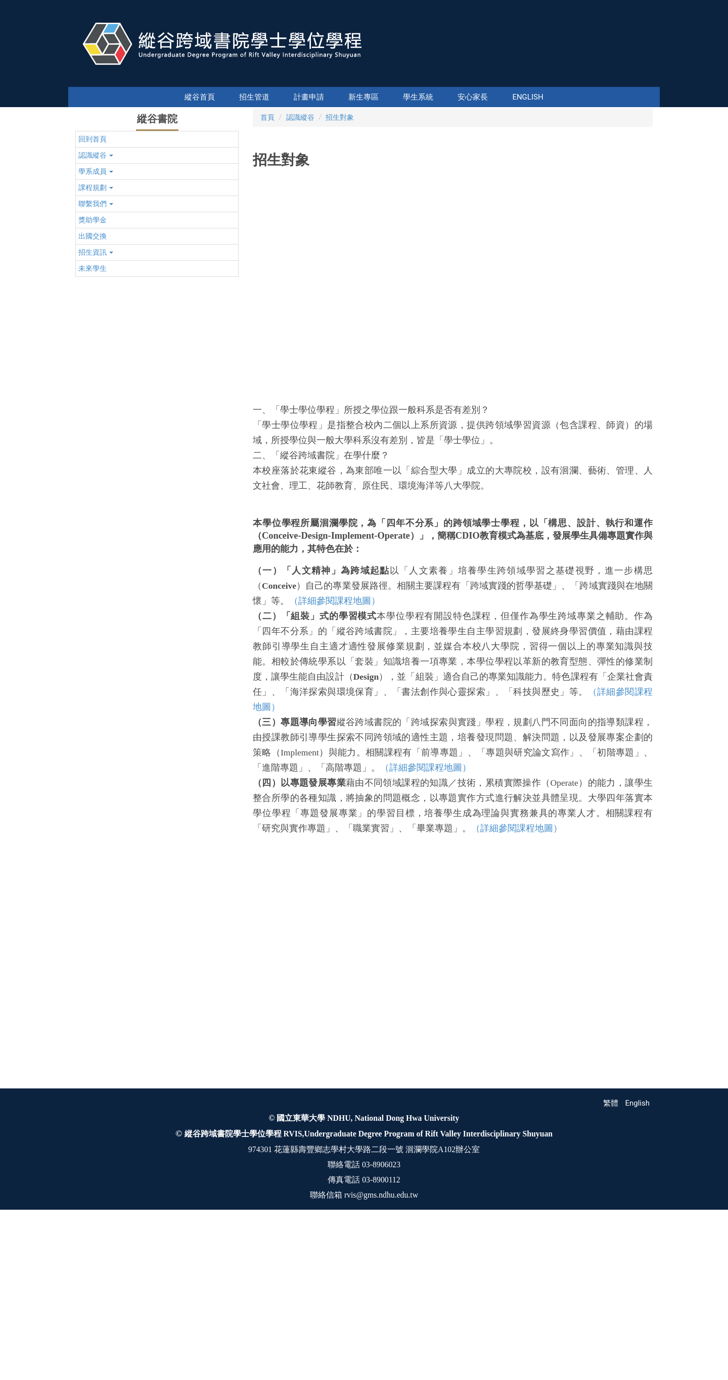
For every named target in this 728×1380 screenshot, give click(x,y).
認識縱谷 (300, 269)
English (500, 97)
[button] (85, 183)
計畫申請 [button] (281, 97)
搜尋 (651, 79)
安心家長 (445, 97)
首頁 (267, 269)
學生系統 (391, 97)
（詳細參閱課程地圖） (334, 753)
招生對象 (340, 269)
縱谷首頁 (227, 97)
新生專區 (336, 97)
